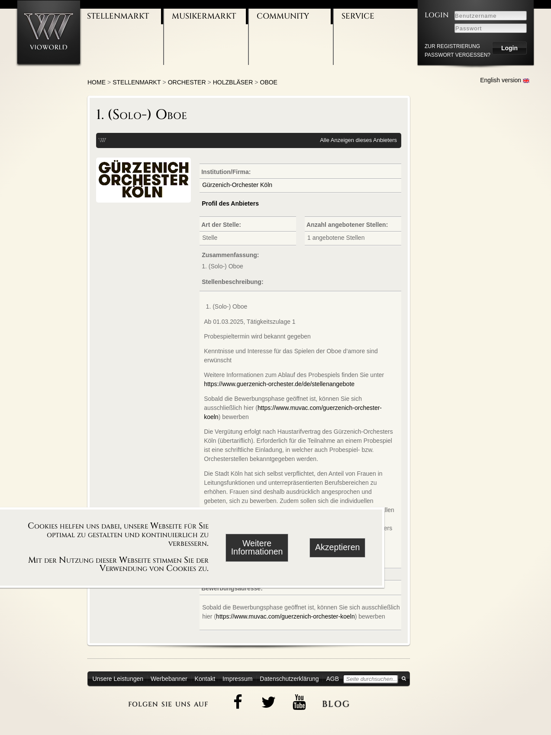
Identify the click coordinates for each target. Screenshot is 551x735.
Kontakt (205, 678)
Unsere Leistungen (118, 678)
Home (96, 82)
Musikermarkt (204, 16)
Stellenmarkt (118, 16)
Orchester (187, 82)
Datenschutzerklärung (289, 678)
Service (358, 16)
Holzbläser (233, 82)
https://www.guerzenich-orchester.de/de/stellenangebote (279, 383)
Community (283, 16)
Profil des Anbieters (230, 203)
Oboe (268, 82)
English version (504, 80)
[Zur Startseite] (48, 32)
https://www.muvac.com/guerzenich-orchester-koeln (285, 616)
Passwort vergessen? (457, 55)
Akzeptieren (337, 547)
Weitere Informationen (257, 547)
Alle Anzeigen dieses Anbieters (358, 140)
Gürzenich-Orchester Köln (237, 184)
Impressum (237, 678)
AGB (332, 678)
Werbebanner (169, 678)
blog (336, 702)
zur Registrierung (452, 46)
